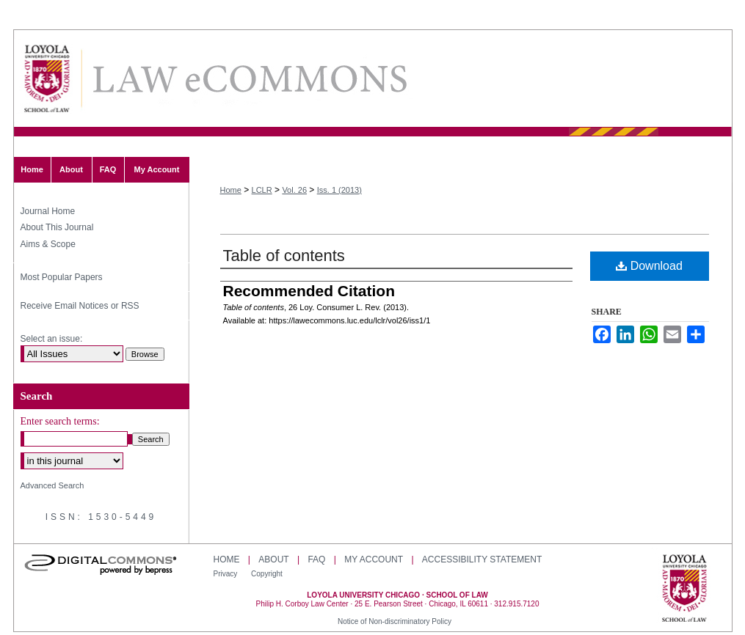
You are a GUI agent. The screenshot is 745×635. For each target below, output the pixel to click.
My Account (373, 559)
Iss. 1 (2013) (339, 190)
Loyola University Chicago (684, 589)
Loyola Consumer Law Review (249, 79)
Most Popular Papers (62, 277)
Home (230, 190)
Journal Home (48, 211)
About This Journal (57, 227)
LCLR (262, 190)
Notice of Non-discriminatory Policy (394, 621)
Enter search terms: (60, 421)
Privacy (227, 574)
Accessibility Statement (482, 559)
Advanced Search (52, 485)
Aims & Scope (48, 244)
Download (649, 266)
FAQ (316, 559)
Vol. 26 (294, 190)
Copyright (267, 574)
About (273, 559)
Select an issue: (52, 339)
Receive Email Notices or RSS (80, 306)
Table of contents (284, 255)
